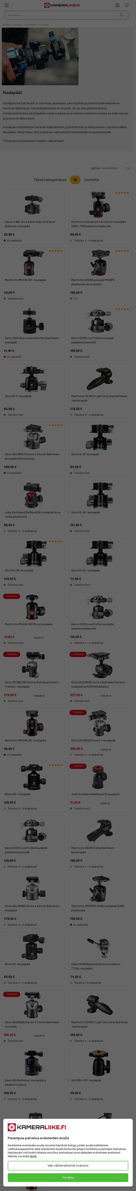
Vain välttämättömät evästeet (68, 1165)
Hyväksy (68, 1177)
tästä (33, 1156)
